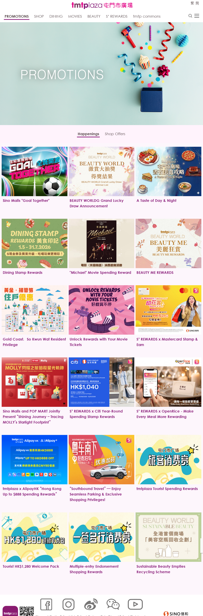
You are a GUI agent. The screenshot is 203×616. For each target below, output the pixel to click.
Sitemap (42, 604)
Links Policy (78, 604)
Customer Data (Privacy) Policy (108, 604)
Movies (75, 17)
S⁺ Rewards (116, 17)
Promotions (17, 17)
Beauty (93, 17)
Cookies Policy (59, 604)
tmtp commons (147, 17)
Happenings (87, 134)
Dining (56, 17)
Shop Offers (117, 134)
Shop (39, 17)
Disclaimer (137, 604)
